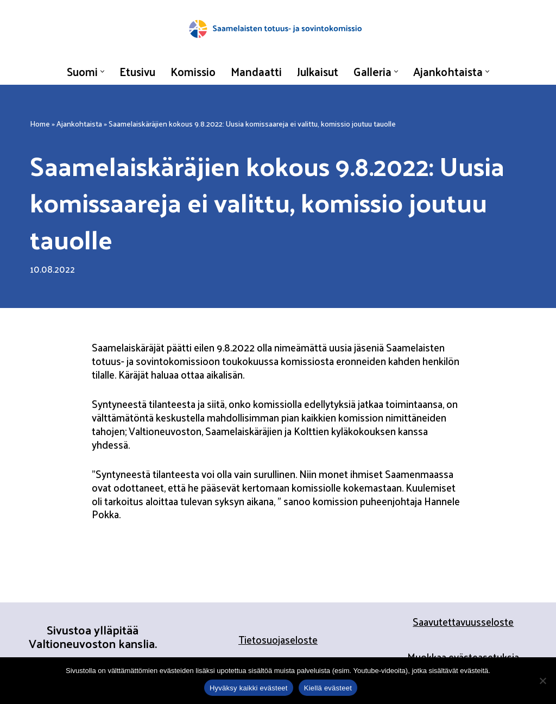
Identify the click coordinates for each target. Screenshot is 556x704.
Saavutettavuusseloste (463, 621)
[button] (102, 71)
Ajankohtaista (79, 123)
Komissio (193, 71)
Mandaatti (256, 71)
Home (40, 123)
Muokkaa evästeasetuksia (463, 657)
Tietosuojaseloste (278, 639)
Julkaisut (317, 71)
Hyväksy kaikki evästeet (249, 688)
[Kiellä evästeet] (542, 680)
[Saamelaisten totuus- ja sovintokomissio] (278, 28)
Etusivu (137, 71)
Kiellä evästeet (328, 688)
